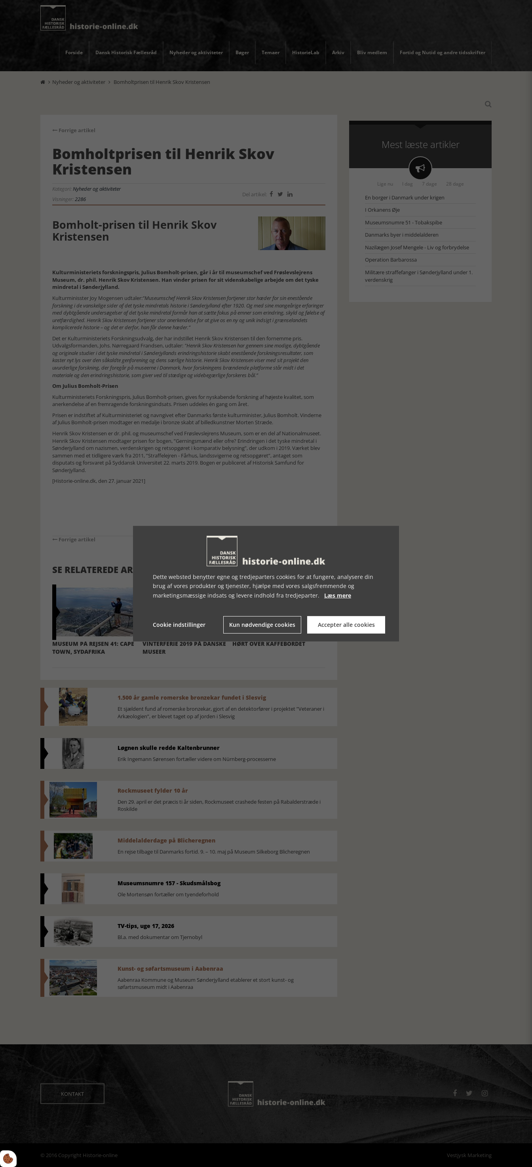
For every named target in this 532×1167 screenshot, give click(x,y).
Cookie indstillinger (179, 624)
